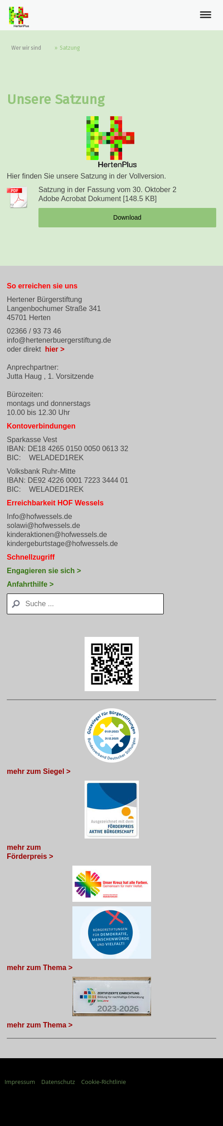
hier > (54, 349)
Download (127, 217)
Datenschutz (58, 1082)
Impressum (20, 1082)
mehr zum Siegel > (39, 771)
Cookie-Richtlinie (103, 1082)
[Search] (85, 604)
